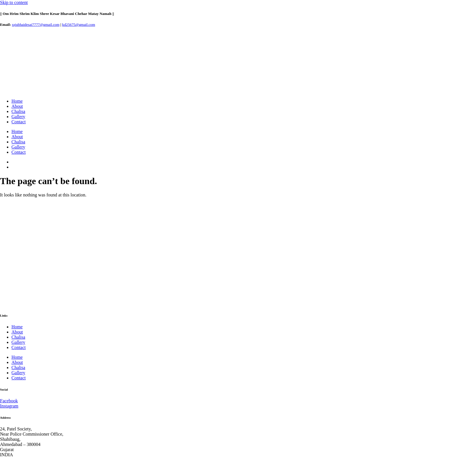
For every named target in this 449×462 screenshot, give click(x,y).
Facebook (9, 400)
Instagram (9, 405)
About (17, 106)
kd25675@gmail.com (78, 24)
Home (17, 101)
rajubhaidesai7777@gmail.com (36, 24)
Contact (18, 121)
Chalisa (18, 111)
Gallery (18, 116)
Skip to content (14, 2)
